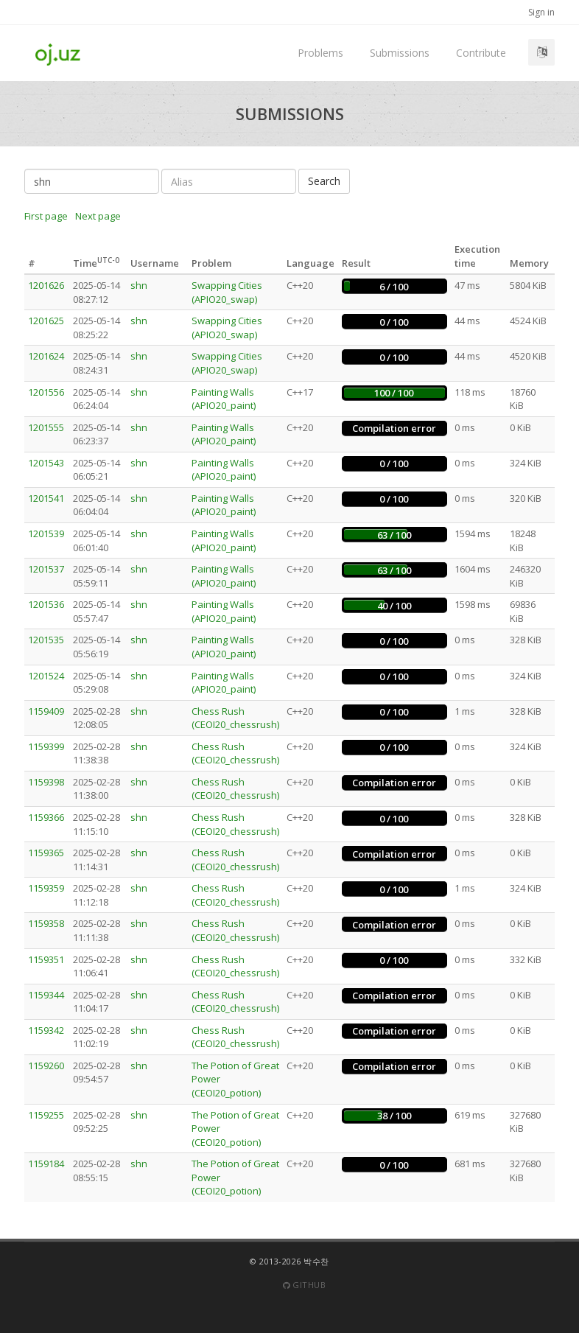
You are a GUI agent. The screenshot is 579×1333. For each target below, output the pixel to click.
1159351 (46, 959)
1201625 (46, 320)
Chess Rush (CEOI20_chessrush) (235, 718)
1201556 (46, 392)
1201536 (46, 604)
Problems (320, 53)
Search (324, 181)
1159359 (46, 888)
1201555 (46, 427)
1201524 (46, 675)
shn (138, 285)
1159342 (46, 1030)
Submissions (399, 53)
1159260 (46, 1065)
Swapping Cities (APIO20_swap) (227, 292)
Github (304, 1284)
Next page (98, 216)
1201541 (46, 498)
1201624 (46, 356)
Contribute (481, 53)
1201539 (46, 533)
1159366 (46, 817)
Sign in (541, 12)
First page (46, 216)
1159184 (46, 1163)
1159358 (46, 923)
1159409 (46, 711)
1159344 (46, 994)
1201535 (46, 639)
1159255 (46, 1115)
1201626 (46, 285)
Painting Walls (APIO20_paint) (224, 399)
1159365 (46, 852)
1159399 (46, 746)
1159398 (46, 781)
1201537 (46, 568)
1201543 (46, 462)
